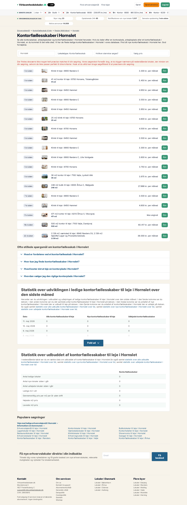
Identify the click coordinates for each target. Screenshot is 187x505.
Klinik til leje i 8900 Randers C (65, 71)
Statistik (59, 497)
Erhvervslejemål (23, 31)
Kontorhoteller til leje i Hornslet (133, 431)
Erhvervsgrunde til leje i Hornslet (83, 436)
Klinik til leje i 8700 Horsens (64, 128)
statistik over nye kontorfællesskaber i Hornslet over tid (128, 307)
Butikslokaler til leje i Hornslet (132, 428)
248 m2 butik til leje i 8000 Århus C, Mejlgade (72, 185)
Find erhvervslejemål (89, 5)
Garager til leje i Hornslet (130, 436)
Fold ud (91, 342)
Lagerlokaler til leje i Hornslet (30, 431)
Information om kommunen (30, 425)
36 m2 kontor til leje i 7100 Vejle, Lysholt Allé (72, 175)
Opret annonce (151, 5)
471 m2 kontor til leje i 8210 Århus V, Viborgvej (73, 214)
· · (38, 12)
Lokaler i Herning (140, 495)
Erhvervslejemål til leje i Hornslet (32, 428)
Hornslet (76, 31)
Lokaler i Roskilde (140, 492)
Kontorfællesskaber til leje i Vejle (83, 438)
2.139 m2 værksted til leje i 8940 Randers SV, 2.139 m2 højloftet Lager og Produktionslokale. (76, 234)
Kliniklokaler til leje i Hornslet (81, 433)
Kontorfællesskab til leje (42, 31)
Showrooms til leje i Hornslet (132, 433)
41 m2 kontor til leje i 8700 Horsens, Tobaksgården (75, 79)
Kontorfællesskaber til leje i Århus (134, 438)
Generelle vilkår (62, 490)
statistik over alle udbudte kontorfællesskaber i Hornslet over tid (65, 307)
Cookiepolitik (61, 495)
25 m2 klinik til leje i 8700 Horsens (67, 118)
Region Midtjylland (62, 31)
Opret (138, 5)
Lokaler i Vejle (139, 490)
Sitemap (59, 500)
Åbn (164, 71)
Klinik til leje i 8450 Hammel (64, 90)
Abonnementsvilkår (63, 487)
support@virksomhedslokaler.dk (30, 490)
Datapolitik (60, 492)
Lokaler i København (103, 483)
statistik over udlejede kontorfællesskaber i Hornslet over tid (49, 309)
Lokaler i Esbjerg (140, 483)
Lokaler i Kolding (140, 487)
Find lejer (105, 5)
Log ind (165, 5)
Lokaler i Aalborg (101, 490)
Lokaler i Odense (101, 487)
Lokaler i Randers (140, 485)
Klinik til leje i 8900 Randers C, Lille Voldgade (72, 157)
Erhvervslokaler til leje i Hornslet (32, 436)
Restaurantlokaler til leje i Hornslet (33, 433)
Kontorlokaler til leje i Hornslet (82, 428)
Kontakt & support (63, 485)
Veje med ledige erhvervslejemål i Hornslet (36, 423)
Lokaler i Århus (101, 485)
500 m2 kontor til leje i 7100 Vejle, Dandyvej (71, 223)
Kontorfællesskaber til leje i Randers (33, 438)
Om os (58, 483)
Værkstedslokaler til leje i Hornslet (84, 431)
